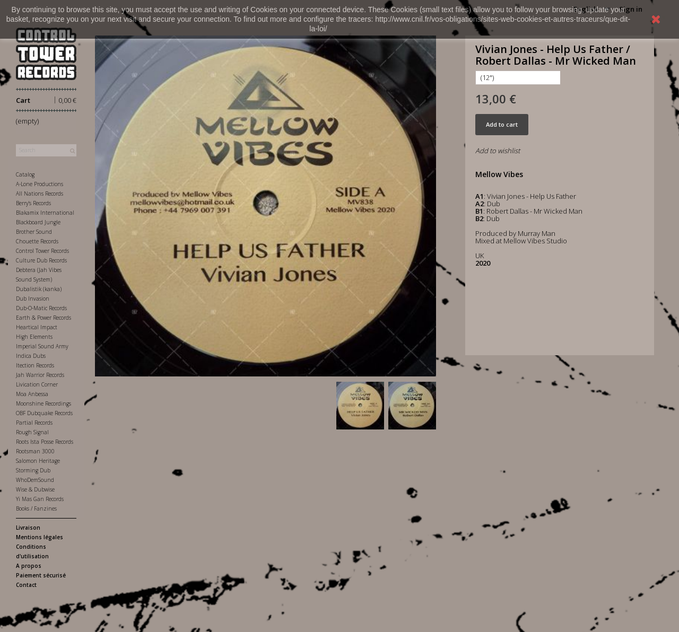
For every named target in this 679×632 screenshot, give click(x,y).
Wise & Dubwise (35, 489)
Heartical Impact (36, 327)
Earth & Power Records (43, 317)
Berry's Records (33, 203)
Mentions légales (39, 537)
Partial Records (34, 422)
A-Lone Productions (39, 184)
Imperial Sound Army (42, 346)
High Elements (34, 336)
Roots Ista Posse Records (44, 441)
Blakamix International (45, 212)
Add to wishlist (497, 150)
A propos (28, 565)
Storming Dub (33, 470)
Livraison (28, 527)
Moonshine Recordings (43, 403)
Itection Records (35, 365)
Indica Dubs (31, 355)
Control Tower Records (42, 250)
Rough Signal (32, 432)
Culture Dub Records (41, 260)
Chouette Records (37, 241)
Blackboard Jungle (38, 222)
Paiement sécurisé (41, 575)
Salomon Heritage (38, 460)
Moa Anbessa (32, 394)
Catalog (25, 174)
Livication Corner (37, 384)
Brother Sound (34, 231)
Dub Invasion (32, 298)
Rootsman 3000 (35, 451)
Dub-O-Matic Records (41, 308)
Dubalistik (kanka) (39, 289)
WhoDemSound (35, 480)
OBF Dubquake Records (44, 413)
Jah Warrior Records (40, 375)
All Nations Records (39, 193)
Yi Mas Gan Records (40, 499)
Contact (26, 585)
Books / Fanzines (36, 508)
